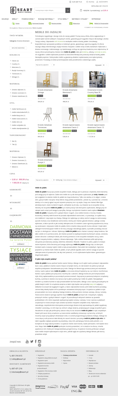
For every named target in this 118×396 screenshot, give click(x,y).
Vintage (14, 77)
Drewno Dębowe (18, 157)
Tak (13, 144)
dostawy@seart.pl (20, 372)
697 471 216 (17, 368)
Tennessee (15, 74)
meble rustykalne (17, 125)
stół (55, 41)
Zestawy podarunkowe (70, 355)
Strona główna (14, 28)
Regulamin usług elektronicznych (47, 358)
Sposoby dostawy (43, 376)
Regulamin (41, 355)
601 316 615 (103, 6)
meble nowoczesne (18, 119)
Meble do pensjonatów (101, 23)
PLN (80, 2)
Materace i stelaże (80, 19)
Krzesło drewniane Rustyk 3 (45, 161)
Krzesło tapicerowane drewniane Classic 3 (71, 126)
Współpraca (92, 360)
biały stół (93, 284)
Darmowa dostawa (38, 23)
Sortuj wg (59, 180)
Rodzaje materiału (46, 19)
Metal (14, 167)
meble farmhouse (18, 109)
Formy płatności (42, 379)
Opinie (17, 23)
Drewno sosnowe (18, 93)
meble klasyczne (17, 115)
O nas (90, 358)
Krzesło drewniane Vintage (45, 91)
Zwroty (91, 366)
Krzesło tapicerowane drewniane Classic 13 (96, 126)
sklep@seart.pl (19, 359)
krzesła (60, 41)
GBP (77, 2)
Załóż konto (103, 2)
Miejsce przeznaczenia (25, 28)
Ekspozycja (76, 23)
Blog (90, 371)
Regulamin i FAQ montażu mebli (47, 371)
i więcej (19, 183)
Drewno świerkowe (18, 96)
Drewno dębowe (17, 90)
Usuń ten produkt (31, 43)
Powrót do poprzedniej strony (96, 27)
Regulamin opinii (43, 360)
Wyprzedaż (96, 19)
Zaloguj (91, 2)
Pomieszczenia (28, 19)
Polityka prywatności (44, 373)
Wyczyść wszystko (18, 48)
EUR (73, 2)
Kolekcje (5, 19)
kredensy (85, 52)
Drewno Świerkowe (18, 164)
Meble (15, 19)
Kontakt (91, 355)
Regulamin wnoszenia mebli (46, 363)
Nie (13, 141)
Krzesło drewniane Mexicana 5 (70, 91)
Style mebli (63, 19)
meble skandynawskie (19, 128)
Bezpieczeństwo (56, 23)
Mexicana (15, 67)
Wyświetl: (98, 65)
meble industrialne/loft (19, 112)
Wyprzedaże (67, 360)
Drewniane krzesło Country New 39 (95, 91)
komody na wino (100, 52)
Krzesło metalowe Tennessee (45, 126)
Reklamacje (92, 368)
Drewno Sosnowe (18, 160)
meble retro (16, 122)
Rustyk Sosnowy (17, 70)
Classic (14, 61)
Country (14, 64)
